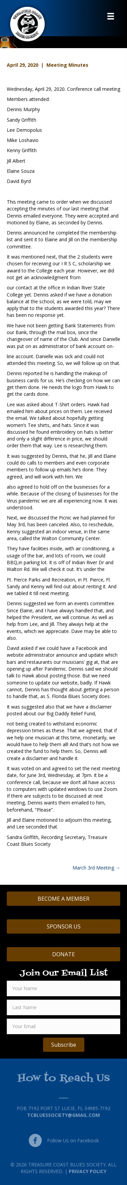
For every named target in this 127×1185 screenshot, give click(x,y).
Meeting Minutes (67, 65)
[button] (63, 1045)
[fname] (63, 988)
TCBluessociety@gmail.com (63, 1115)
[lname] (63, 1007)
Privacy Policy (87, 1171)
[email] (63, 1026)
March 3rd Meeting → (96, 867)
